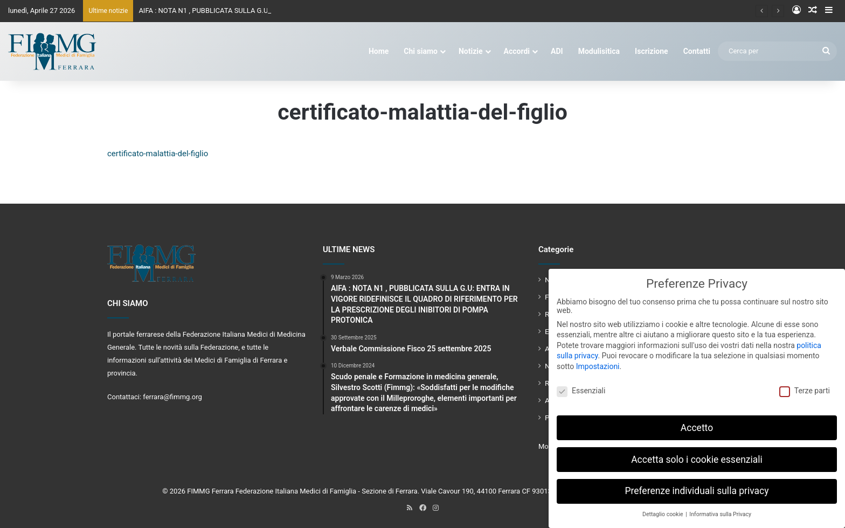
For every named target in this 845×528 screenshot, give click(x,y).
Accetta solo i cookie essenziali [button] (697, 455)
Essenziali (581, 387)
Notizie (471, 51)
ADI (557, 51)
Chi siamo (421, 51)
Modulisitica (599, 51)
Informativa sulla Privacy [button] (720, 511)
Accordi (517, 51)
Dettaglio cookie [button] (663, 511)
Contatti (696, 51)
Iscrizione (651, 51)
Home (379, 51)
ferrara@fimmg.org (172, 397)
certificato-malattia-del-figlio (157, 153)
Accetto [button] (697, 424)
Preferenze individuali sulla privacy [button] (696, 487)
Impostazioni (598, 363)
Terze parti (804, 387)
